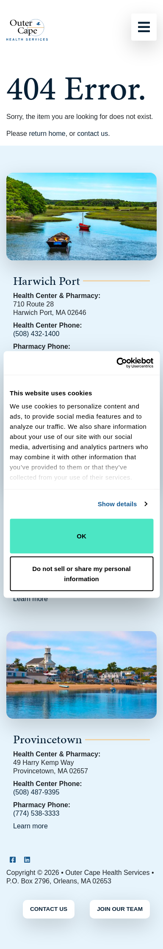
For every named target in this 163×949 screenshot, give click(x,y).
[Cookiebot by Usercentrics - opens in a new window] (116, 363)
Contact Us (48, 909)
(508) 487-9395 (36, 792)
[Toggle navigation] (144, 27)
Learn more (30, 598)
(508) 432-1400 (36, 333)
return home (47, 133)
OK (81, 535)
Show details (117, 504)
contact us (92, 133)
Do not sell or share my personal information (81, 573)
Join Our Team (120, 909)
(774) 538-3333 (36, 813)
